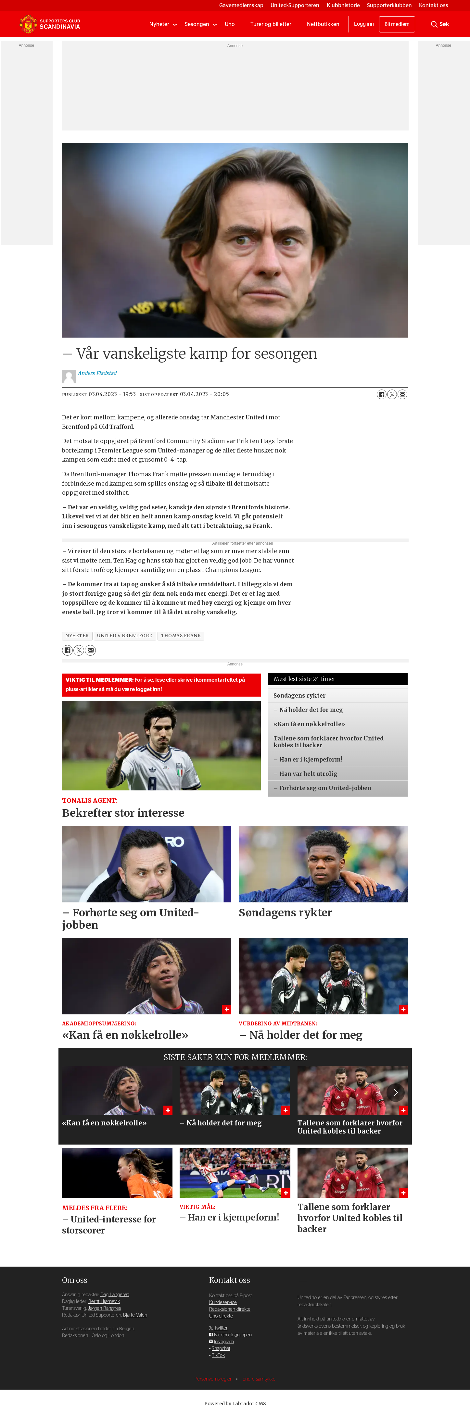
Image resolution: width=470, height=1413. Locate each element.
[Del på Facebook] (382, 394)
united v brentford (125, 635)
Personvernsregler (214, 1379)
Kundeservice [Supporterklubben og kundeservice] (223, 1302)
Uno (230, 24)
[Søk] (434, 24)
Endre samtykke (259, 1379)
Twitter (221, 1328)
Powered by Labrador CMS (235, 1404)
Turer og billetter (270, 24)
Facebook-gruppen (233, 1334)
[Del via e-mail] (402, 394)
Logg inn (364, 24)
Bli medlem (397, 24)
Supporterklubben (389, 5)
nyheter (77, 635)
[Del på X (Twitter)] (392, 394)
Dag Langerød (114, 1294)
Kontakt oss (433, 5)
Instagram (224, 1341)
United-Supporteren (295, 5)
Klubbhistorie (343, 5)
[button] (396, 1093)
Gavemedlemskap (241, 5)
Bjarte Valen (135, 1315)
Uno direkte (221, 1316)
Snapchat (221, 1348)
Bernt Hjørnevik (104, 1301)
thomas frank (181, 635)
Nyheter (159, 24)
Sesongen (197, 24)
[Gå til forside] (49, 24)
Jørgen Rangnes (104, 1308)
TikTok (218, 1355)
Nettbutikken (323, 24)
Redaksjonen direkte (229, 1309)
